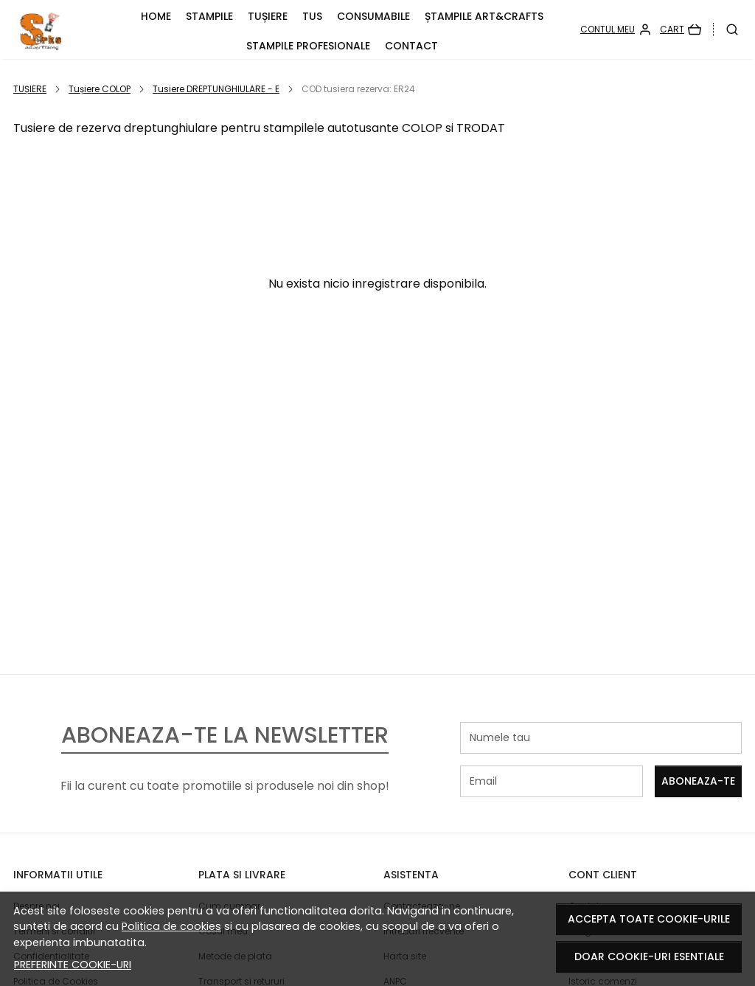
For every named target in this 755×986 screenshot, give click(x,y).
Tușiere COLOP (100, 89)
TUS (312, 16)
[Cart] (680, 29)
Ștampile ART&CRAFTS (484, 16)
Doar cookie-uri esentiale (649, 956)
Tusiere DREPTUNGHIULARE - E (216, 89)
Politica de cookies (171, 926)
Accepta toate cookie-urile (649, 919)
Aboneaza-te (698, 781)
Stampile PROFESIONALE (308, 45)
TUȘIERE (268, 16)
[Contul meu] (616, 29)
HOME (156, 16)
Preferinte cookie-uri (72, 964)
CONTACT (411, 45)
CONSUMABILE (373, 16)
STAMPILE (209, 16)
